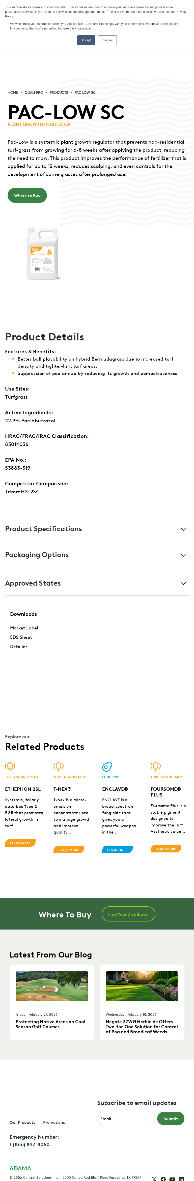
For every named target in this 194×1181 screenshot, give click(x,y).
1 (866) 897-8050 (30, 1123)
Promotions (54, 1101)
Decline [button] (107, 40)
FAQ (13, 1161)
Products (59, 91)
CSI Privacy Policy (37, 1161)
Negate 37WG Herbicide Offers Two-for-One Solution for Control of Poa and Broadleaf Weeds (142, 1026)
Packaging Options (37, 554)
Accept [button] (86, 40)
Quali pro (34, 91)
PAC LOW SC (85, 91)
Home (13, 91)
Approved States (33, 582)
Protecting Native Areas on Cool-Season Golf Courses (51, 1024)
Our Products (22, 1101)
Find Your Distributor (128, 914)
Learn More (20, 845)
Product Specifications (43, 528)
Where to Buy (27, 195)
